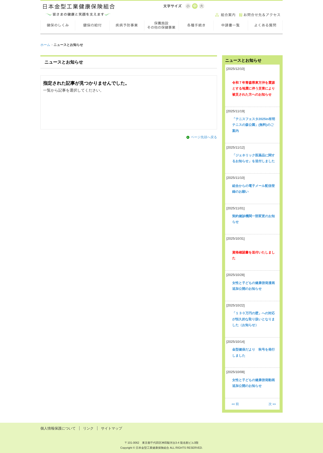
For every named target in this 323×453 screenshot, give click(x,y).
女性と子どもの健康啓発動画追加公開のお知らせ (253, 383)
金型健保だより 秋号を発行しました (253, 352)
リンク (88, 428)
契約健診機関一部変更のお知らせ (253, 219)
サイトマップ (111, 428)
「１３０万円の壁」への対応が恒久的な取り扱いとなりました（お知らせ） (253, 319)
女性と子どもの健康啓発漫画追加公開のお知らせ (253, 286)
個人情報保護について (58, 428)
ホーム (45, 45)
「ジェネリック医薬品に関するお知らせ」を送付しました (253, 158)
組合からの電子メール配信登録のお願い (253, 188)
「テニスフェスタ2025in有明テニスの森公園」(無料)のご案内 (253, 125)
